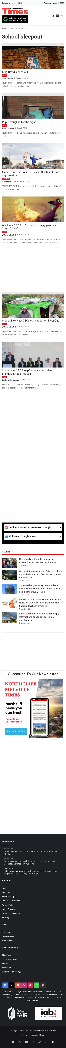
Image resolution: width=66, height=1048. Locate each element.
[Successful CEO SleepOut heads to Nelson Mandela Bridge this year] (33, 355)
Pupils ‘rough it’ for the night (19, 122)
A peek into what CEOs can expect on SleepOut (30, 320)
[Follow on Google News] (33, 536)
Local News (6, 932)
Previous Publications (11, 901)
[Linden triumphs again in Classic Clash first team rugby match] (33, 156)
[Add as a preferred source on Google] (15, 19)
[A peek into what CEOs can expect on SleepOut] (33, 305)
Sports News (7, 940)
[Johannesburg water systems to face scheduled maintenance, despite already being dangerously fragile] (9, 589)
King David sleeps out (15, 72)
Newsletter (6, 967)
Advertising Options (10, 896)
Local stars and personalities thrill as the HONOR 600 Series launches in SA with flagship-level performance (40, 602)
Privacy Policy (7, 905)
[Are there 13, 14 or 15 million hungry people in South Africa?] (33, 209)
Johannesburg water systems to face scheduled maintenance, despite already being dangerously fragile (39, 588)
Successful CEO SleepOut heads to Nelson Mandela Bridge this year (27, 372)
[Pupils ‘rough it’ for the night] (33, 106)
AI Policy (5, 917)
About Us (6, 892)
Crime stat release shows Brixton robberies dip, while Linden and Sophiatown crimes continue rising (41, 574)
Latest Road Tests (9, 959)
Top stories (33, 1035)
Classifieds (6, 955)
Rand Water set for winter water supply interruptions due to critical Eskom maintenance (39, 617)
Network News (8, 936)
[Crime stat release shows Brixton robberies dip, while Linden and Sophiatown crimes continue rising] (9, 575)
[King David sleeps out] (33, 56)
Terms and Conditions (11, 913)
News (13, 29)
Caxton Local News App (11, 972)
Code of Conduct (9, 909)
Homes (5, 963)
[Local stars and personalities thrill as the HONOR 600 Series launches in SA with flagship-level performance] (9, 603)
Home (5, 29)
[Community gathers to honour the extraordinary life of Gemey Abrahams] (9, 562)
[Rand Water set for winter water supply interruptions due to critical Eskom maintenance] (9, 617)
